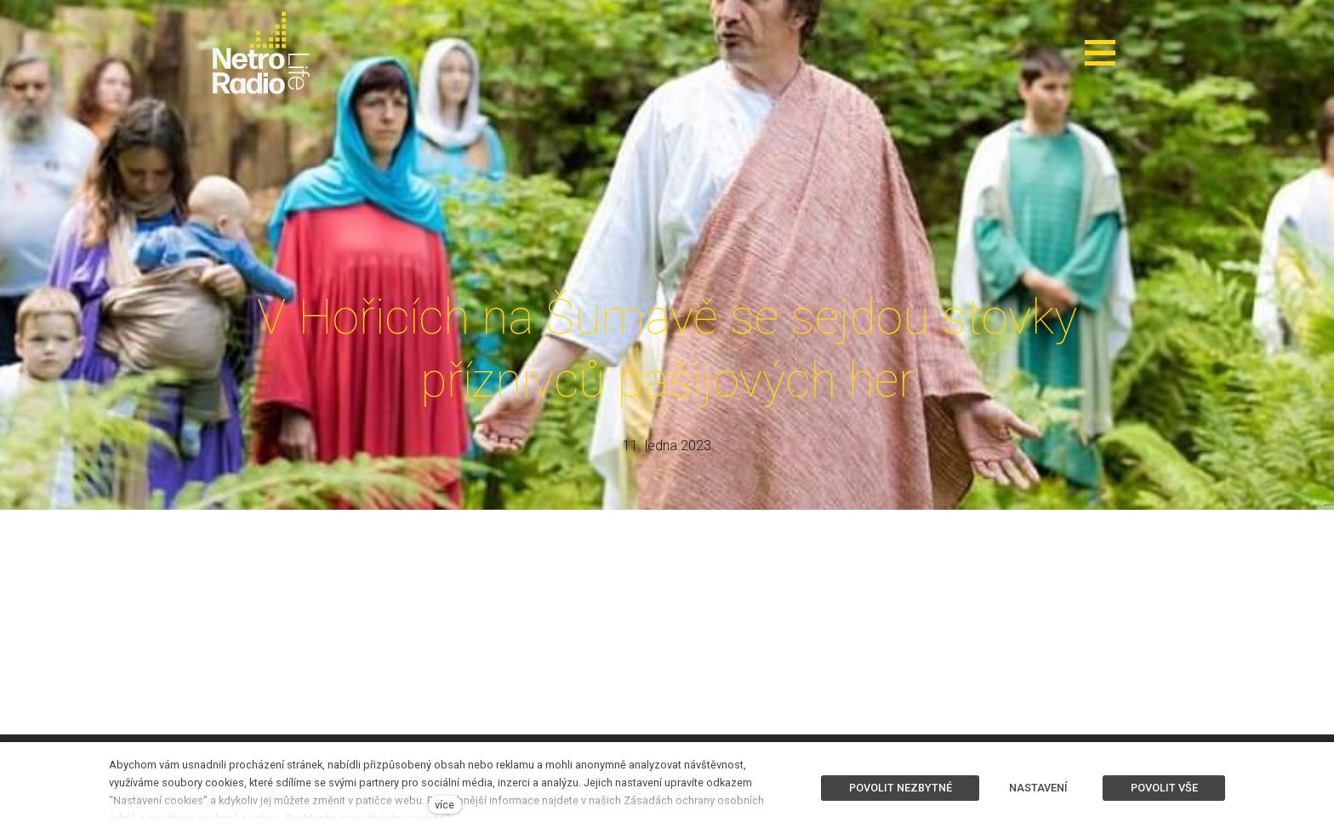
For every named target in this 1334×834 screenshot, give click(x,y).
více (444, 804)
